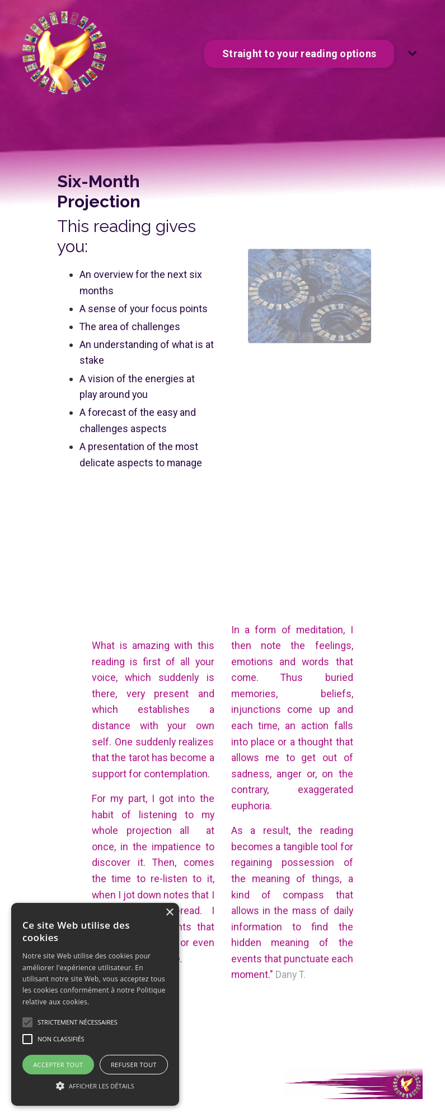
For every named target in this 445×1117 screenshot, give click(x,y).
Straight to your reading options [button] (299, 53)
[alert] (95, 1004)
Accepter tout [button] (58, 1064)
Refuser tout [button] (134, 1064)
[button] (95, 1085)
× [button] (169, 913)
